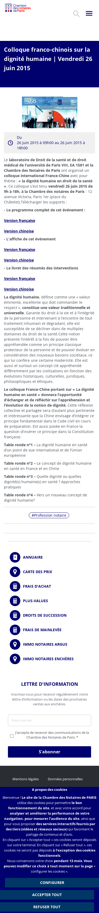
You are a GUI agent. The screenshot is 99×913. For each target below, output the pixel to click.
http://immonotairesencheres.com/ (49, 659)
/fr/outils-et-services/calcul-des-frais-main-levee (49, 630)
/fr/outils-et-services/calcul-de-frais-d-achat (49, 586)
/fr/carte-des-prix (49, 572)
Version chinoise (19, 260)
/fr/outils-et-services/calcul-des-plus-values (49, 601)
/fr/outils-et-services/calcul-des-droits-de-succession (49, 615)
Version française (19, 220)
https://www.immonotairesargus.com (49, 644)
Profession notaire (50, 515)
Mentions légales (25, 779)
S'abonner (49, 752)
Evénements (49, 76)
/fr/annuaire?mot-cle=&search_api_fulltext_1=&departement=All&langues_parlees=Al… (49, 557)
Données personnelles (65, 779)
